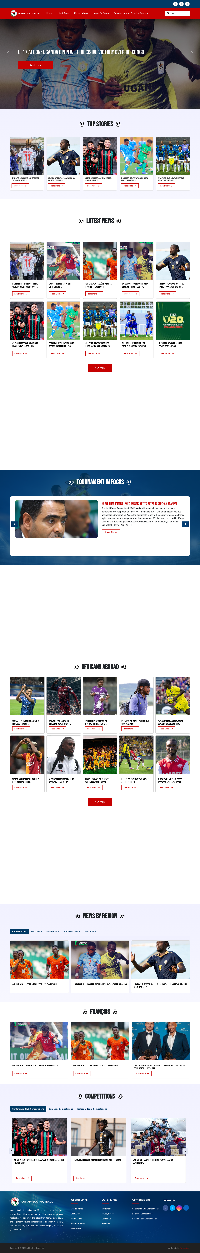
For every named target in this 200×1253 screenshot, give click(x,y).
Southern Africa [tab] (72, 931)
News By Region (101, 13)
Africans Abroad (81, 13)
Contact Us (106, 1218)
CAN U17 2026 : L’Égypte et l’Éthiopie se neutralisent (35, 1065)
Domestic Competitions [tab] (61, 1108)
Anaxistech (185, 1248)
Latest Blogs (63, 13)
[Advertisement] (25, 222)
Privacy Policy (107, 1213)
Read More (35, 65)
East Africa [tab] (36, 931)
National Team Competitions (144, 1218)
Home (49, 13)
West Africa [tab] (90, 931)
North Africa (76, 1218)
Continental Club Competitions (145, 1208)
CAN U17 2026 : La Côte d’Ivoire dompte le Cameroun (95, 1065)
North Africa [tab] (52, 931)
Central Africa (77, 1208)
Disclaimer (106, 1208)
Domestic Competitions (142, 1213)
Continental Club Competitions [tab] (28, 1108)
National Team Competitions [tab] (92, 1108)
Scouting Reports (139, 13)
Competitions (120, 13)
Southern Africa (78, 1223)
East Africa (76, 1213)
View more (99, 367)
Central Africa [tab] (19, 931)
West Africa (76, 1228)
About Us (106, 1223)
